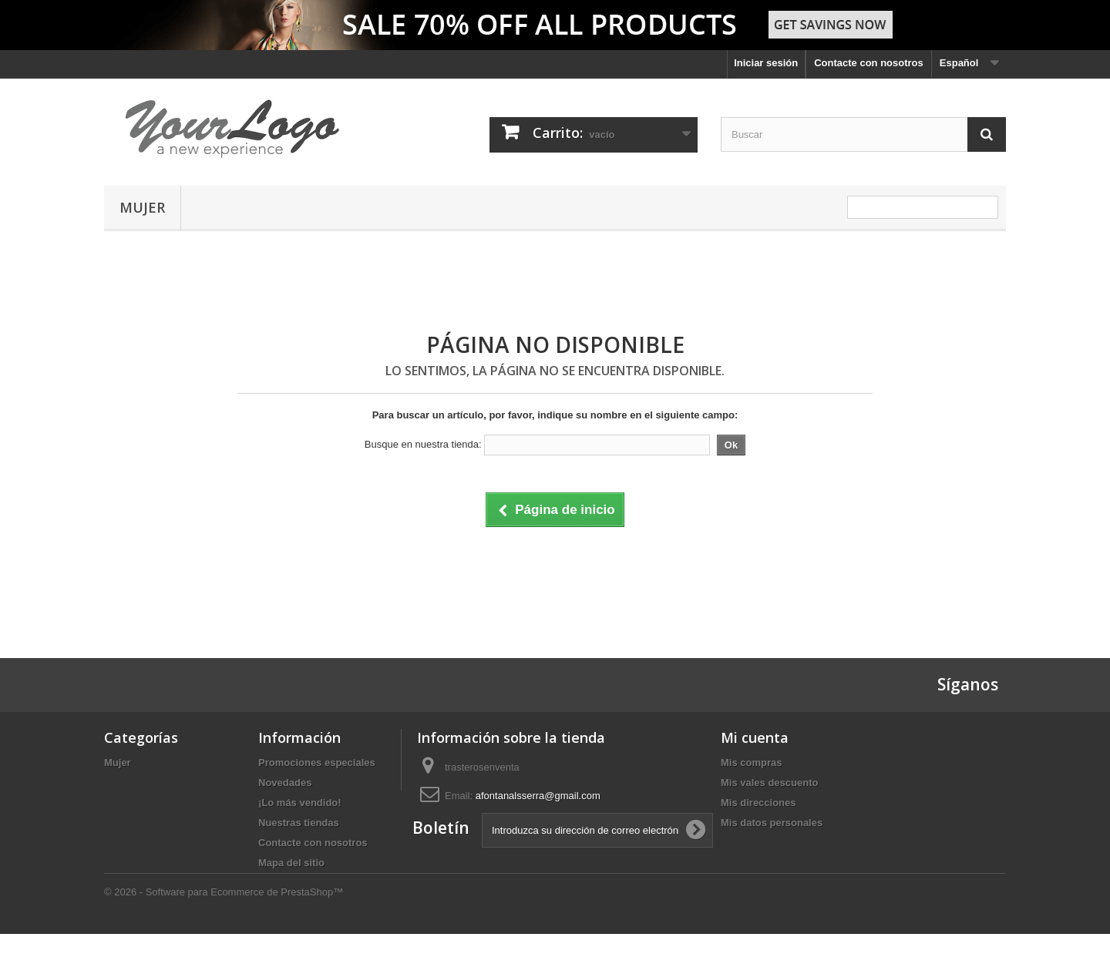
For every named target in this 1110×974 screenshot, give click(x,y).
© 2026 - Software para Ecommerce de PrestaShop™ (223, 932)
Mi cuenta (755, 737)
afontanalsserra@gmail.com (538, 795)
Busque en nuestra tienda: (423, 444)
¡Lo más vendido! (299, 802)
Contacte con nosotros (868, 63)
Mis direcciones (758, 802)
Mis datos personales (771, 822)
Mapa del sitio (291, 862)
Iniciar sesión (766, 63)
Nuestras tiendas (298, 822)
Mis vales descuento (769, 782)
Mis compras (751, 762)
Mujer (142, 207)
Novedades (284, 782)
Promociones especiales (316, 762)
